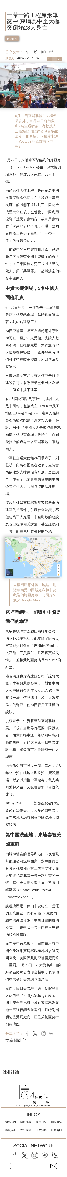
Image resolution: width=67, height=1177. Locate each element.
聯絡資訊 (10, 1130)
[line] (45, 1155)
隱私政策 (56, 1121)
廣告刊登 (41, 1121)
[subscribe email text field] (33, 1166)
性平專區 (25, 1130)
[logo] (30, 1094)
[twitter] (25, 1155)
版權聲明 (56, 1130)
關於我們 (10, 1121)
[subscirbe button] (53, 1166)
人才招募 (41, 1130)
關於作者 (25, 1121)
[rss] (55, 1155)
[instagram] (35, 1155)
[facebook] (15, 1155)
